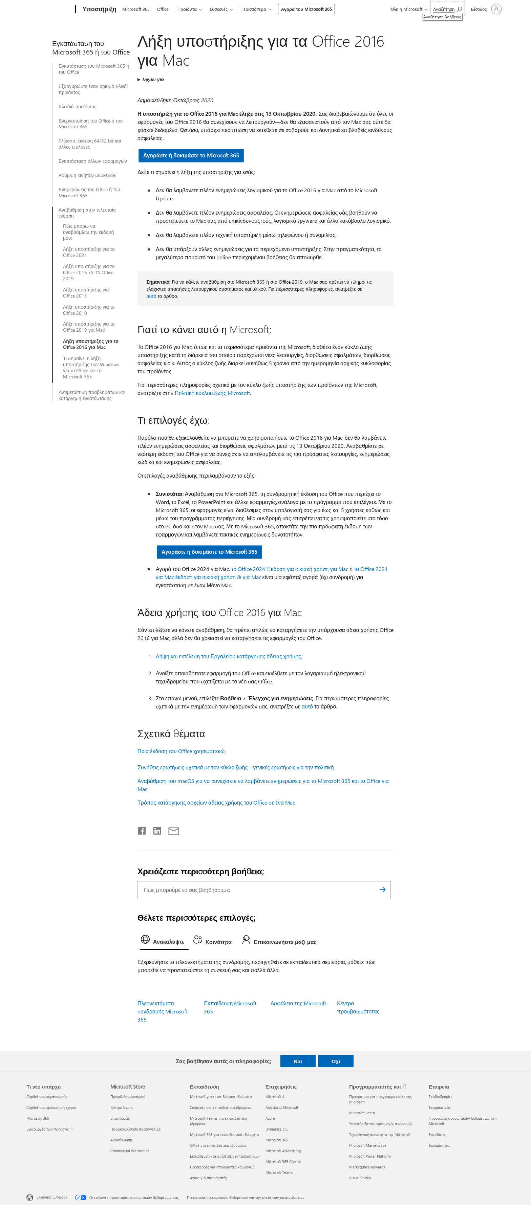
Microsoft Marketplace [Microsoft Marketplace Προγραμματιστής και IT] (367, 1145)
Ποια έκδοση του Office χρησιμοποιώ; (181, 750)
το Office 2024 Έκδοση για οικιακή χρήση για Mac (289, 568)
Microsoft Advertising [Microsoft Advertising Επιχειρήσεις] (283, 1150)
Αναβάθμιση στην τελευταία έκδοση (87, 213)
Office (163, 9)
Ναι (298, 1061)
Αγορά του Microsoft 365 (306, 9)
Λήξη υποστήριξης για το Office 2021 (89, 252)
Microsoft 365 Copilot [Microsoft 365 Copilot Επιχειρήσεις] (283, 1161)
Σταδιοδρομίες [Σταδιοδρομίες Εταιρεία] (440, 1096)
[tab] (164, 941)
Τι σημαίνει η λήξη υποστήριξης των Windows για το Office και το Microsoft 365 (91, 367)
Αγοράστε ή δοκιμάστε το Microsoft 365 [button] (191, 155)
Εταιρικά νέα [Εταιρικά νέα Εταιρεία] (439, 1107)
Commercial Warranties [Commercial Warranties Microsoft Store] (129, 1150)
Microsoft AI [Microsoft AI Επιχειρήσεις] (275, 1096)
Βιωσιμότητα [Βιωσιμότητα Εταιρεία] (439, 1145)
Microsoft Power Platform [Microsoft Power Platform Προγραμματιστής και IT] (370, 1156)
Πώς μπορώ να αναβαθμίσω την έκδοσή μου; (88, 232)
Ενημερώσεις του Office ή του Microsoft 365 (89, 193)
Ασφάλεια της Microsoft (298, 1003)
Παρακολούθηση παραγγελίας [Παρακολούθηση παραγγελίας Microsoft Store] (135, 1129)
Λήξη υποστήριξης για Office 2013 (86, 293)
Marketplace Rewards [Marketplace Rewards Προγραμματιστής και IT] (367, 1166)
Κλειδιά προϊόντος (78, 107)
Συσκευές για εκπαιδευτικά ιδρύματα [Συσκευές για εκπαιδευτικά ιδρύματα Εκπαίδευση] (221, 1107)
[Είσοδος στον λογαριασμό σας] (486, 9)
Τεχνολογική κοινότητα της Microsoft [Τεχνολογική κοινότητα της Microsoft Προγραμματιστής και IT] (379, 1134)
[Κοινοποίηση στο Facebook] (142, 829)
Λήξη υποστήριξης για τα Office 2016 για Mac (91, 344)
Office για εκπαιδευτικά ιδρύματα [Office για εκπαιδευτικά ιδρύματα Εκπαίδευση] (218, 1145)
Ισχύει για (153, 79)
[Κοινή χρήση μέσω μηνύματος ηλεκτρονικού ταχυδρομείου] (170, 829)
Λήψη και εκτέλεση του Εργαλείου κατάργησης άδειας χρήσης (228, 656)
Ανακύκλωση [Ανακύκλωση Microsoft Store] (121, 1139)
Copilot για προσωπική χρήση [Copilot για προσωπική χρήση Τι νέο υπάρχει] (51, 1107)
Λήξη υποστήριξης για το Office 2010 (89, 310)
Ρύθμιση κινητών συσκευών (87, 175)
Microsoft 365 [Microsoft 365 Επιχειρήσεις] (277, 1139)
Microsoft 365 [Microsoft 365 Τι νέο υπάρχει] (37, 1118)
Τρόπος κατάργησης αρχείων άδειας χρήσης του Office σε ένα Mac (216, 802)
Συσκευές (219, 9)
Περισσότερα (253, 9)
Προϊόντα (187, 9)
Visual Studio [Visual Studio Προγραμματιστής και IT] (360, 1177)
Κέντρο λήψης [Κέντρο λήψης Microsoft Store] (121, 1107)
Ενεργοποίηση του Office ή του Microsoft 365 (91, 124)
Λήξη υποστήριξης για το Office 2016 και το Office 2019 (89, 272)
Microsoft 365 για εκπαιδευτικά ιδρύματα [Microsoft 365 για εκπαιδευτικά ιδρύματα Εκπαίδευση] (224, 1134)
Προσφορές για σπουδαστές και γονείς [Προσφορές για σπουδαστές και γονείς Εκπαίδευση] (222, 1166)
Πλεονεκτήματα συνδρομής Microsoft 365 (162, 1011)
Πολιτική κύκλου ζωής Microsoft (212, 392)
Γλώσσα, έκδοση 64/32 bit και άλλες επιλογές (90, 144)
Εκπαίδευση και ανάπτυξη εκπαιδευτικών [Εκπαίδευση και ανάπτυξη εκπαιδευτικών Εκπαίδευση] (225, 1156)
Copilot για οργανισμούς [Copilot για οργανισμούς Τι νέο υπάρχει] (46, 1096)
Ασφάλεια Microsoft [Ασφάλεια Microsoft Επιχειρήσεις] (282, 1107)
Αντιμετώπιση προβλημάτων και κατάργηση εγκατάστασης (92, 395)
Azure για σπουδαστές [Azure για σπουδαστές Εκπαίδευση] (208, 1177)
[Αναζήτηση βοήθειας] (447, 8)
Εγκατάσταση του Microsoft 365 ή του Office (94, 69)
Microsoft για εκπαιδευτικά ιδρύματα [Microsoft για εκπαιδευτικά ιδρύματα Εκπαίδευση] (221, 1096)
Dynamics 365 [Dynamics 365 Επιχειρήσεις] (277, 1129)
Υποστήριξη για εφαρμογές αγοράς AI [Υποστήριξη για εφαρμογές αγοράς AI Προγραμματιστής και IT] (380, 1123)
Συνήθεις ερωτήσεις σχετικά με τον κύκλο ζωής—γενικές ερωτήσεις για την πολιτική (235, 767)
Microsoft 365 (136, 9)
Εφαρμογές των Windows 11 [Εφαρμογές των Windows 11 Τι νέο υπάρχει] (50, 1129)
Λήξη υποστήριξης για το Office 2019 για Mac (89, 327)
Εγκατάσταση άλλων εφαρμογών (93, 161)
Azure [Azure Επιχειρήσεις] (270, 1118)
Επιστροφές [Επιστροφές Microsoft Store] (120, 1118)
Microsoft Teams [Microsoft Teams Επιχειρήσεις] (279, 1172)
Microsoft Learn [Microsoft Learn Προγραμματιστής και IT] (362, 1112)
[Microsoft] (49, 9)
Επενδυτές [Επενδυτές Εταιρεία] (437, 1134)
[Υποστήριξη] (98, 9)
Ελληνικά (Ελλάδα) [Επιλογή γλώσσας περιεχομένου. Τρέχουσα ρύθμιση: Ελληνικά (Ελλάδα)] (52, 1197)
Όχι (336, 1061)
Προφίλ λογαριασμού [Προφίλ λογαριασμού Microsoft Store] (127, 1096)
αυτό (151, 296)
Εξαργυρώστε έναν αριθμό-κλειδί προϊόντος (93, 89)
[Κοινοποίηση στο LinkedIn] (154, 829)
